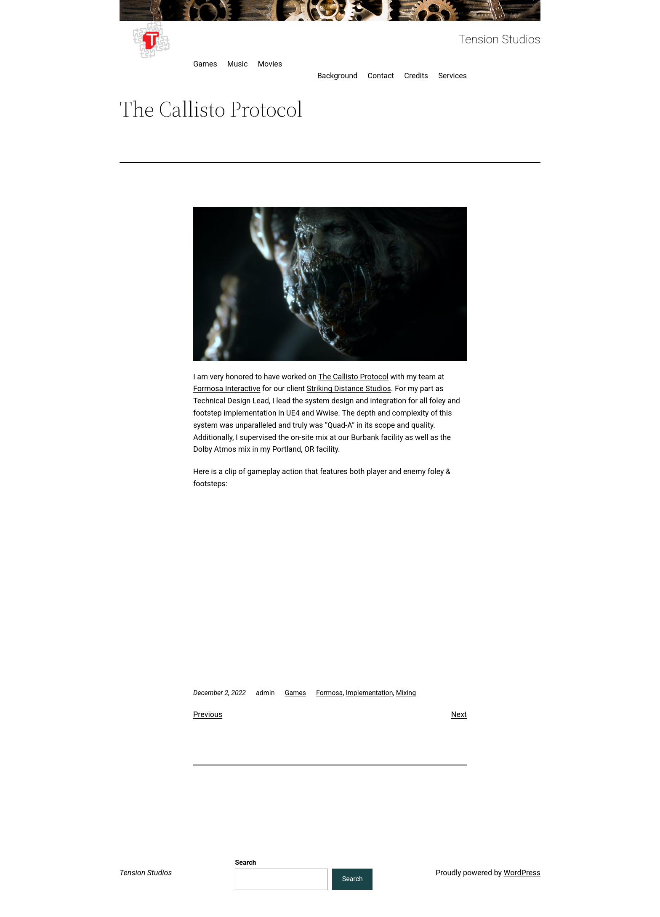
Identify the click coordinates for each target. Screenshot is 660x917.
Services (452, 75)
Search (245, 862)
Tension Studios (499, 39)
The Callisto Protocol (353, 376)
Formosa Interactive (226, 388)
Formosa (329, 693)
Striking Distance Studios (349, 388)
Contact (380, 75)
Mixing (406, 693)
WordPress (522, 872)
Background (337, 75)
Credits (416, 75)
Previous (207, 714)
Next (459, 714)
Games (295, 693)
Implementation (369, 693)
